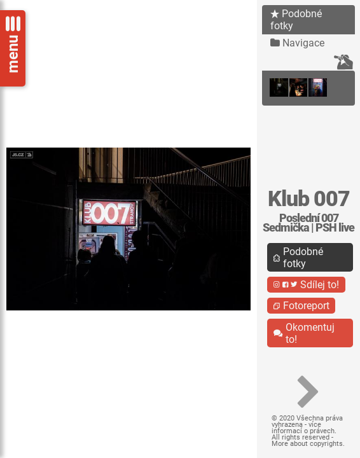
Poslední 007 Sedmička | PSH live (308, 223)
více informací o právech (303, 427)
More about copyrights (307, 444)
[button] (308, 392)
